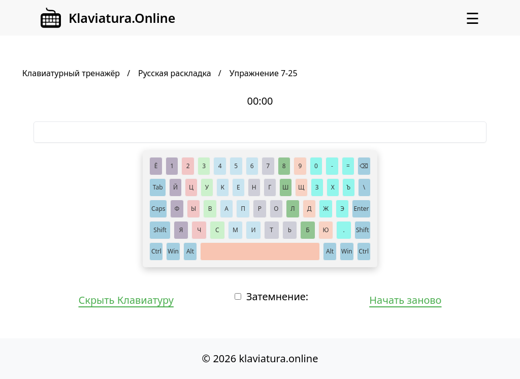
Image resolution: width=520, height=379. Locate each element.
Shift (160, 230)
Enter (361, 208)
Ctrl (156, 251)
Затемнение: (277, 296)
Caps (158, 208)
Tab (158, 187)
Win (173, 251)
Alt (190, 251)
